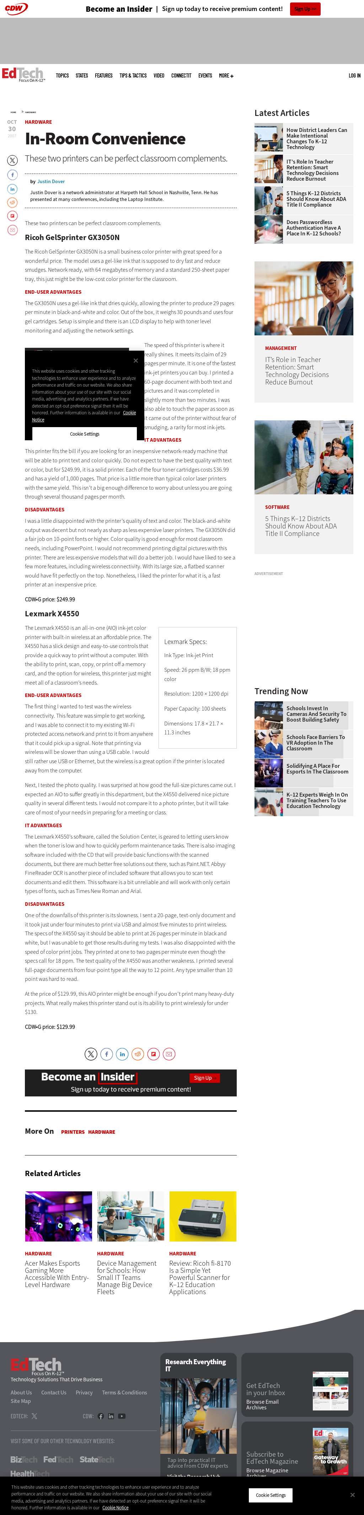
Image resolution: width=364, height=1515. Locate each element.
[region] (182, 1496)
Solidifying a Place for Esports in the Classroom (317, 769)
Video (159, 75)
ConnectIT (181, 75)
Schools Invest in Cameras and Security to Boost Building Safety (317, 714)
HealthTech (30, 1474)
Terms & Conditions (125, 1392)
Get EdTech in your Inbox (265, 1389)
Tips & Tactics (132, 75)
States (82, 75)
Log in (354, 75)
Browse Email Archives (262, 1404)
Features (103, 75)
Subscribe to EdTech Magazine (272, 1458)
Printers (73, 1132)
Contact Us (53, 1392)
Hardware (30, 112)
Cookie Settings (270, 1495)
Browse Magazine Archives (267, 1473)
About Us (21, 1392)
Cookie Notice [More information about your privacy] (115, 1508)
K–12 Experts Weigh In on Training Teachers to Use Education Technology (317, 800)
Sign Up (302, 9)
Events (205, 75)
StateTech (97, 1459)
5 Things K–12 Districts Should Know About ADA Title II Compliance (316, 199)
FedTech (58, 1459)
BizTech (24, 1459)
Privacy (84, 1392)
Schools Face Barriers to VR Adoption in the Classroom (316, 742)
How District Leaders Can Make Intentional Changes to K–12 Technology (317, 138)
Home (13, 112)
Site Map (21, 1401)
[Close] (352, 1495)
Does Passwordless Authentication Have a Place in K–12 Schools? (314, 227)
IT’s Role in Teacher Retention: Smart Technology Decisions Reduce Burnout (313, 170)
